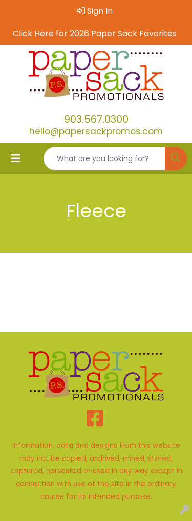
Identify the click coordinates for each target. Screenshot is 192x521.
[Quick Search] (104, 158)
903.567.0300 (96, 119)
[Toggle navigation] (16, 158)
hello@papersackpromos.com (96, 131)
